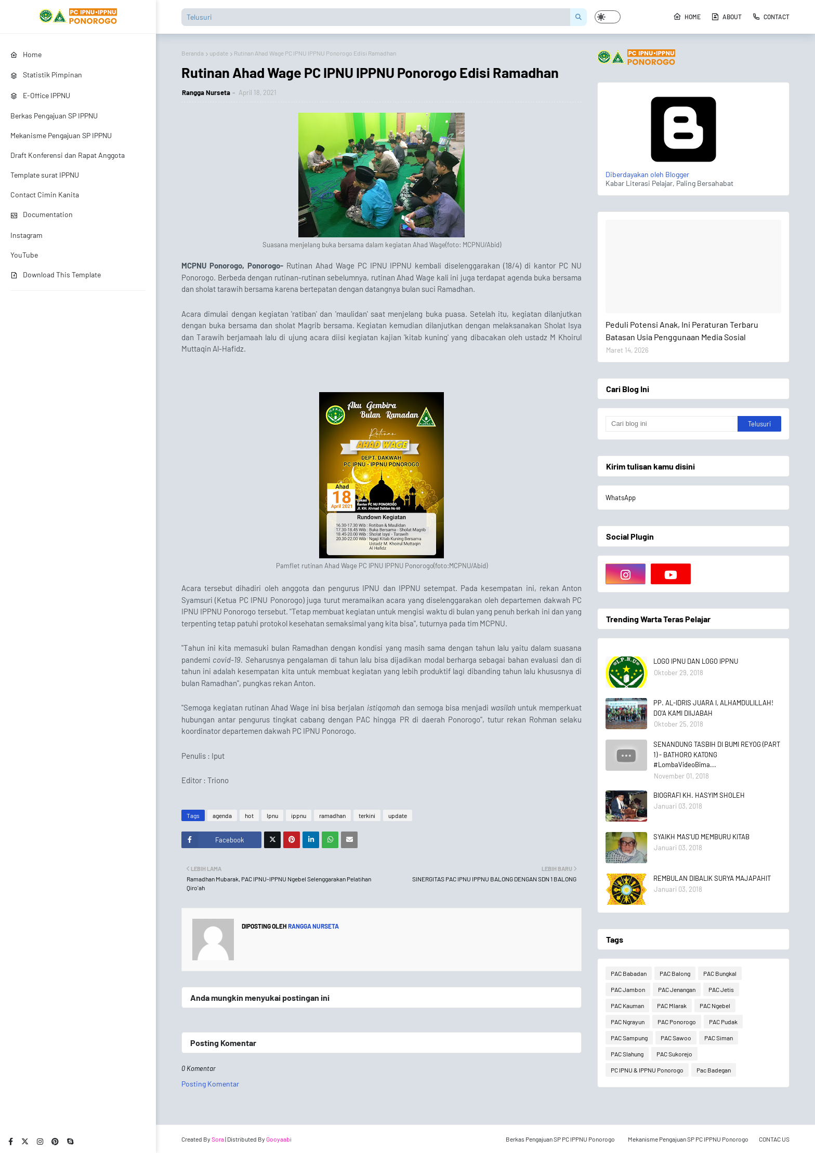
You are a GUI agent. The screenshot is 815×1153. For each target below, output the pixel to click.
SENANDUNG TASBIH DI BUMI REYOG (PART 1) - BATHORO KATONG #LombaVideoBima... (716, 754)
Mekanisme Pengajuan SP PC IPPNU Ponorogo (688, 1139)
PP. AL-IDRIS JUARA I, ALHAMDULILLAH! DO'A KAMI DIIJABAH (713, 708)
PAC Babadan (629, 973)
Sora (218, 1139)
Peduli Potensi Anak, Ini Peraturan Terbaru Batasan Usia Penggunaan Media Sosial (682, 330)
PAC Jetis (721, 989)
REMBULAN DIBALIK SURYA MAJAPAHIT (712, 878)
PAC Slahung (627, 1053)
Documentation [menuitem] (41, 214)
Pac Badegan (713, 1070)
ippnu (298, 815)
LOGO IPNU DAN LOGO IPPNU (695, 661)
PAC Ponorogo (677, 1021)
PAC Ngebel (715, 1005)
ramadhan (332, 815)
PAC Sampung (629, 1037)
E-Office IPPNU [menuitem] (40, 95)
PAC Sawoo (676, 1037)
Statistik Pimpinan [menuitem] (46, 74)
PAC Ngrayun (628, 1021)
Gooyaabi (279, 1139)
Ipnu (272, 815)
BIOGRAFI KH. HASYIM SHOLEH (699, 795)
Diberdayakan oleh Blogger (683, 170)
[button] (608, 16)
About (726, 16)
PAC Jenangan (676, 989)
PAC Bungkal (720, 973)
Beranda (192, 53)
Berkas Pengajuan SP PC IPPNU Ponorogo (560, 1139)
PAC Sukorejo (674, 1053)
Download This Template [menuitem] (55, 274)
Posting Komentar (210, 1083)
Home (687, 16)
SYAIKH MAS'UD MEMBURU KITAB (701, 837)
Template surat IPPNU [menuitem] (44, 174)
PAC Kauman (627, 1005)
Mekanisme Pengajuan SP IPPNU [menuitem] (61, 135)
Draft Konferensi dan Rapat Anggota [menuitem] (67, 155)
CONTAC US (774, 1139)
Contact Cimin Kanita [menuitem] (44, 194)
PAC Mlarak (672, 1005)
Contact (771, 16)
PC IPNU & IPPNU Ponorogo (647, 1070)
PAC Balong (675, 973)
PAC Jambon (628, 989)
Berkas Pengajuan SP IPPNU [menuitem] (54, 115)
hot (249, 815)
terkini (367, 815)
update (218, 53)
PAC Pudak (723, 1021)
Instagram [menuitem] (26, 235)
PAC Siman (718, 1037)
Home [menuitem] (26, 54)
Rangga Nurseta (206, 92)
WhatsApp (621, 497)
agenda (222, 815)
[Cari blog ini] (672, 424)
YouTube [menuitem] (24, 254)
